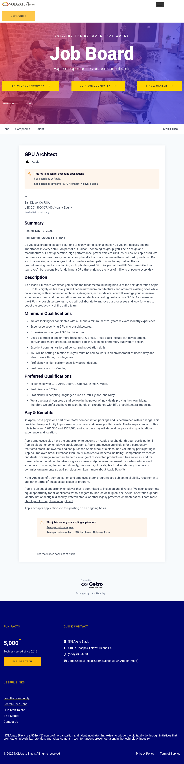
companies (22, 129)
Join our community (98, 86)
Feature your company (31, 86)
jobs (6, 129)
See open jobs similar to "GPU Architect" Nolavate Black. (66, 183)
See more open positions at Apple (56, 554)
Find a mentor (159, 86)
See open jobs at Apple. (47, 178)
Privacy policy (82, 593)
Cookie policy (98, 593)
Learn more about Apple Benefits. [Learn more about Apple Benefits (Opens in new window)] (104, 469)
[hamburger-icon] (160, 4)
